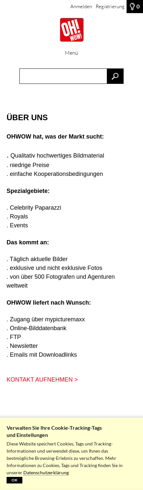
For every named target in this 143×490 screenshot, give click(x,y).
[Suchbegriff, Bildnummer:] (71, 76)
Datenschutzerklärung (46, 472)
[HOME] (71, 29)
